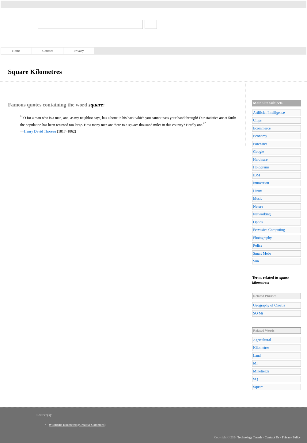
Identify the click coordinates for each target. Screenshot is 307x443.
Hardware (260, 159)
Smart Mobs (262, 253)
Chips (257, 120)
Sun (256, 261)
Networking (262, 214)
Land (257, 355)
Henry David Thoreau (40, 131)
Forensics (260, 144)
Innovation (261, 183)
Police (257, 245)
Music (257, 198)
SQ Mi (258, 313)
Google (258, 151)
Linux (257, 191)
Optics (258, 222)
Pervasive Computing (269, 230)
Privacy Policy (291, 437)
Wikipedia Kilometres (63, 424)
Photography (262, 238)
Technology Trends (249, 437)
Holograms (261, 167)
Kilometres (261, 347)
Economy (260, 136)
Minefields (261, 371)
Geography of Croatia (269, 305)
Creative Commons (91, 424)
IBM (256, 175)
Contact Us (272, 437)
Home (16, 50)
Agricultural (262, 340)
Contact (47, 50)
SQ (255, 379)
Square (258, 387)
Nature (258, 206)
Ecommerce (262, 128)
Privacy (79, 50)
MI (255, 363)
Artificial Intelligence (269, 112)
